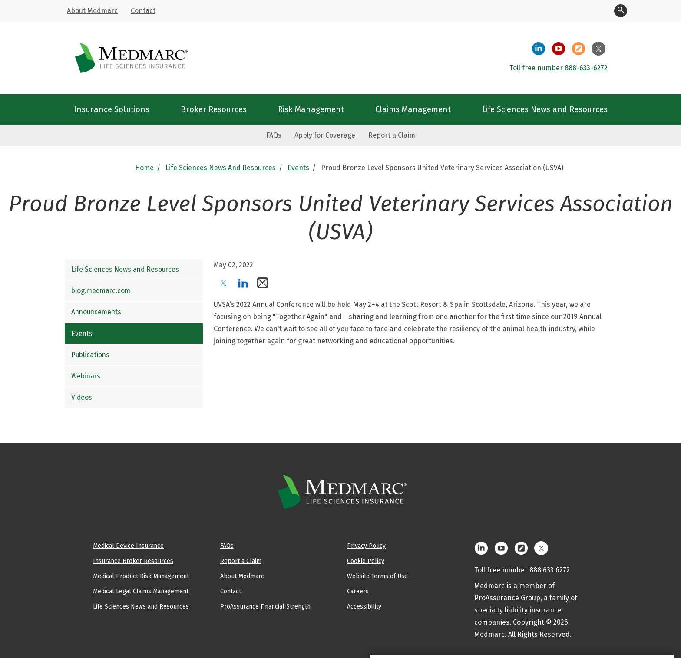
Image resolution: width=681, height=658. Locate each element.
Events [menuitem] (82, 333)
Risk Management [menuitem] (311, 109)
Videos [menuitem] (81, 397)
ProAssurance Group (507, 598)
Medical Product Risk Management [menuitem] (141, 576)
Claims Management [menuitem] (413, 109)
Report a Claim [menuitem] (391, 135)
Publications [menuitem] (90, 354)
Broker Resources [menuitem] (214, 109)
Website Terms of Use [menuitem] (377, 576)
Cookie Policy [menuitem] (365, 560)
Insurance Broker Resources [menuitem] (133, 560)
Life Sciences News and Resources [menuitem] (545, 109)
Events (298, 168)
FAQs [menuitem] (273, 135)
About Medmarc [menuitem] (92, 11)
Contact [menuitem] (143, 11)
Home (144, 168)
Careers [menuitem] (358, 591)
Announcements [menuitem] (96, 311)
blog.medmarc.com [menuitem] (100, 290)
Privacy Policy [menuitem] (366, 545)
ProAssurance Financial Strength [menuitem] (265, 606)
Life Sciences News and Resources (220, 168)
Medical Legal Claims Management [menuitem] (140, 591)
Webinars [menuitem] (85, 376)
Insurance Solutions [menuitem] (111, 109)
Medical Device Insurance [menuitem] (128, 545)
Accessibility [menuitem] (364, 606)
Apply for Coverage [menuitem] (324, 135)
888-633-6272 (586, 68)
